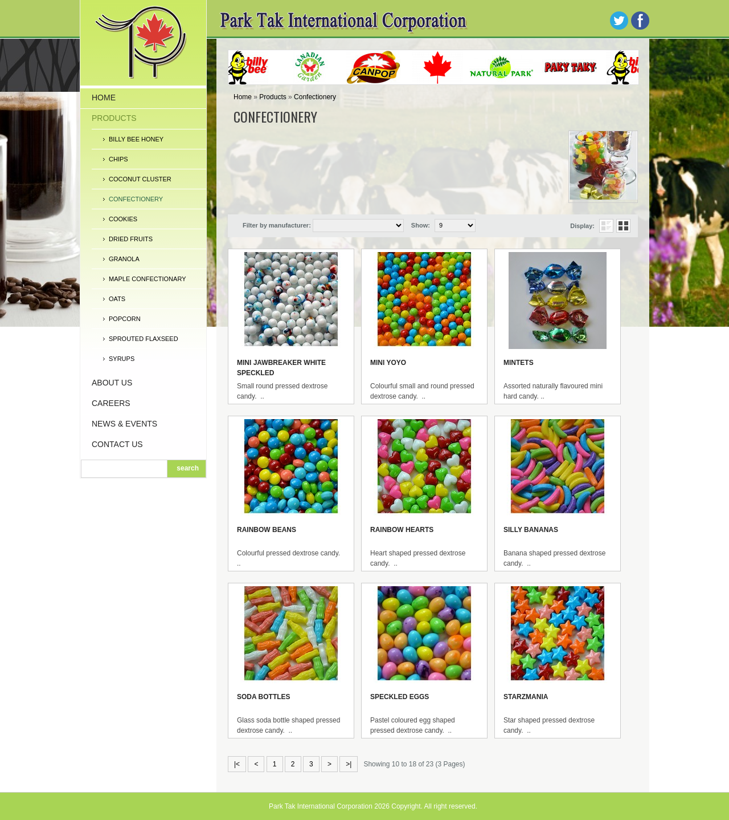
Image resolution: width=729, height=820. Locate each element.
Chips (118, 159)
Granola (124, 258)
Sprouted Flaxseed (143, 338)
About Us (112, 383)
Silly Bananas (530, 530)
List (606, 226)
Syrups (121, 358)
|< (237, 764)
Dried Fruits (131, 239)
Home (104, 98)
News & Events (124, 424)
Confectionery (136, 199)
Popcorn (125, 318)
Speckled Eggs (399, 697)
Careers (111, 403)
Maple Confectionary (147, 278)
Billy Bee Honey (136, 139)
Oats (117, 298)
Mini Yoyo (388, 363)
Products (114, 118)
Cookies (123, 219)
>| (348, 764)
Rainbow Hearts (401, 530)
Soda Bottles (263, 697)
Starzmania (525, 697)
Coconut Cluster (140, 179)
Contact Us (117, 444)
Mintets (518, 363)
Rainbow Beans (266, 530)
